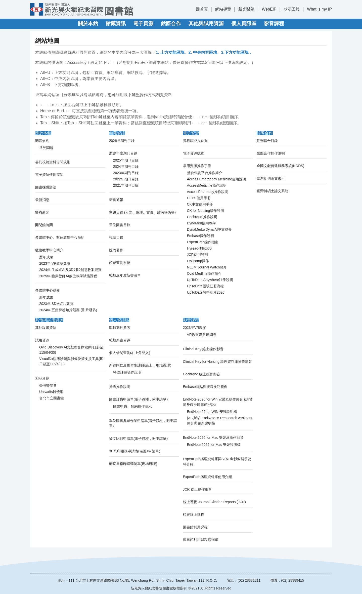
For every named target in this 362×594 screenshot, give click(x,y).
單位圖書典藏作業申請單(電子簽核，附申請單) (143, 423)
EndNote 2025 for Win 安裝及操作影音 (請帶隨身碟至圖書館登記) (217, 402)
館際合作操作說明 (271, 153)
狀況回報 (292, 9)
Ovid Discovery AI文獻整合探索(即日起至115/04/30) (71, 349)
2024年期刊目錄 (126, 167)
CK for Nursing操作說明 (205, 211)
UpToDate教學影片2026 (205, 292)
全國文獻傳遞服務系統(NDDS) (280, 166)
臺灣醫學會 (48, 385)
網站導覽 (223, 9)
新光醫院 (246, 9)
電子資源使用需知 (49, 175)
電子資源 (143, 23)
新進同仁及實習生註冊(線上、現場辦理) (140, 365)
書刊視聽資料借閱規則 (52, 162)
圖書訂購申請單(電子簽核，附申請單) (138, 399)
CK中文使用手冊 (200, 204)
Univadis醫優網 (51, 392)
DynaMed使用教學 (201, 223)
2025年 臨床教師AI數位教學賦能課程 (68, 276)
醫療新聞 (42, 212)
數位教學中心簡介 (49, 250)
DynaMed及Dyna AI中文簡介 (209, 229)
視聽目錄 (116, 237)
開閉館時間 (44, 225)
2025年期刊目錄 (126, 160)
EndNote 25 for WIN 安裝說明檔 (212, 412)
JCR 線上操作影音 (197, 489)
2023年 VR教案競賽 (54, 263)
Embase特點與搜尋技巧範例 (205, 387)
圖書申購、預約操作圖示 (132, 406)
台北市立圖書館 (51, 398)
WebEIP (269, 9)
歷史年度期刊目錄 (123, 153)
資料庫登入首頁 (195, 141)
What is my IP (319, 9)
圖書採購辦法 (45, 187)
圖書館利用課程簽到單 (200, 540)
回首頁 (202, 9)
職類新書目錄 (119, 340)
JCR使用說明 (197, 255)
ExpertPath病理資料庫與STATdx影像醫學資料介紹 (217, 461)
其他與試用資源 (206, 23)
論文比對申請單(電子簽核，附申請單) (138, 439)
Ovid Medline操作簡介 (204, 273)
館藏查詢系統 (119, 263)
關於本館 (88, 23)
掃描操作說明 (119, 387)
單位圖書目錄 (119, 225)
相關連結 (42, 378)
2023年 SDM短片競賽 (56, 304)
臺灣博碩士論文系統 (272, 191)
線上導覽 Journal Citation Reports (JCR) (214, 502)
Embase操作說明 (200, 236)
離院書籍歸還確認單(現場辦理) (133, 464)
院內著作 (116, 250)
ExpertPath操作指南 (202, 242)
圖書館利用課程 (195, 527)
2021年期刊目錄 (126, 185)
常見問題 (46, 148)
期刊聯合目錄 (267, 141)
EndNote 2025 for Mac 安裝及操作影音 (213, 437)
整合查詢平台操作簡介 (204, 173)
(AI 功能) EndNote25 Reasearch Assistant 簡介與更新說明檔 (219, 420)
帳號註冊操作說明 (127, 372)
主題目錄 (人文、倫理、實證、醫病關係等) (142, 212)
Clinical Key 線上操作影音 (203, 349)
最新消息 (42, 200)
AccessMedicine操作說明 (207, 185)
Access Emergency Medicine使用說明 (216, 179)
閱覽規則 (42, 141)
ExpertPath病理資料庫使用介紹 (207, 477)
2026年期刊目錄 (121, 141)
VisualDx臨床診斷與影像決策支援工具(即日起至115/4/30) (71, 361)
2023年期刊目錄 (126, 173)
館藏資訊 (116, 23)
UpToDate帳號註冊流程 (205, 286)
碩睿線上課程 (193, 514)
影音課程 (274, 23)
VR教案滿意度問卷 (201, 335)
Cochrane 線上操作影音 (201, 374)
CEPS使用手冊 (199, 198)
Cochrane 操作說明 (202, 217)
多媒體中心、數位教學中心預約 (59, 237)
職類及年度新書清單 (125, 275)
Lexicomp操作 (198, 261)
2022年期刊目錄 (126, 179)
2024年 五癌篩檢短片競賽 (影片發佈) (68, 310)
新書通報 (116, 200)
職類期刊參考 (119, 328)
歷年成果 (46, 257)
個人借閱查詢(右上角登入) (129, 353)
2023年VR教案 (194, 328)
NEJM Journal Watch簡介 (207, 267)
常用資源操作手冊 (197, 166)
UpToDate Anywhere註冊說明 (210, 280)
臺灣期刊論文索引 (271, 178)
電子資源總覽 (193, 153)
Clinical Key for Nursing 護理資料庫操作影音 (217, 362)
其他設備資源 (45, 328)
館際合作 (171, 23)
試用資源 (42, 340)
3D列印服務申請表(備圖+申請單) (134, 451)
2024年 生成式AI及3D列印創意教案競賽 (70, 270)
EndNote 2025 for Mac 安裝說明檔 (214, 445)
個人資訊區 (243, 23)
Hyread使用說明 (199, 248)
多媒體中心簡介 (47, 290)
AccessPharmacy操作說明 (207, 192)
